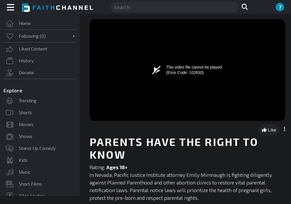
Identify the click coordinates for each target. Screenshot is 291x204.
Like (269, 129)
